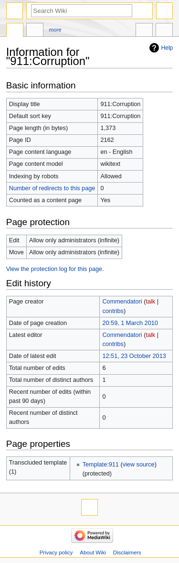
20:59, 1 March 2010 (130, 323)
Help (167, 47)
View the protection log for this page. (55, 269)
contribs (112, 311)
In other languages (144, 31)
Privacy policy (56, 552)
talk (150, 301)
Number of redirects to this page (52, 188)
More (55, 29)
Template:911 (101, 464)
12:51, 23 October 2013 (134, 356)
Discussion (35, 31)
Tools (164, 31)
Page (15, 31)
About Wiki (93, 552)
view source (139, 464)
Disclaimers (127, 552)
